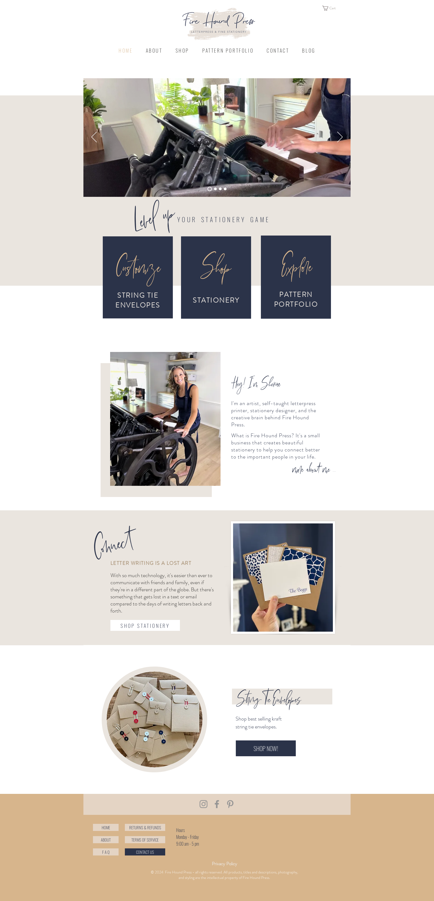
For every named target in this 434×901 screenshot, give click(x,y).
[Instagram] (203, 804)
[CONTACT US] (145, 851)
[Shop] (215, 269)
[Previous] (94, 137)
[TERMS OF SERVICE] (145, 839)
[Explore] (296, 268)
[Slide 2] (215, 189)
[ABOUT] (106, 839)
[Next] (340, 137)
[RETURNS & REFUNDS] (145, 827)
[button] (331, 8)
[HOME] (106, 827)
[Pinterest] (230, 804)
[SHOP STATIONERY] (145, 625)
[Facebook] (217, 804)
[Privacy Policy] (224, 863)
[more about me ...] (314, 470)
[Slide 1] (220, 189)
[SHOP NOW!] (266, 748)
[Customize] (137, 269)
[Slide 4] (209, 189)
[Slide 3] (225, 189)
